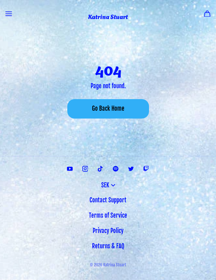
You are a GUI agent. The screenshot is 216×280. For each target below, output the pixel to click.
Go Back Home (108, 108)
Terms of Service (108, 215)
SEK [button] (108, 185)
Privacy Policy (108, 230)
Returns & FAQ (108, 246)
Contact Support (108, 200)
